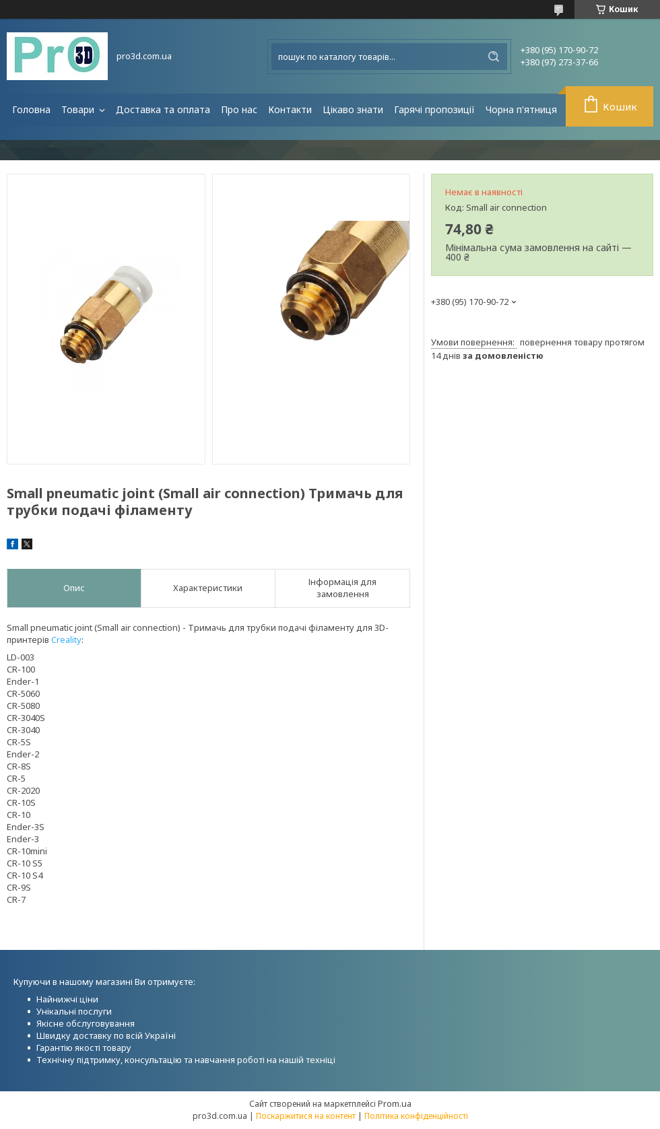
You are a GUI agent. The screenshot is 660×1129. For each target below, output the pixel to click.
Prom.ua (394, 1103)
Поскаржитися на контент (306, 1116)
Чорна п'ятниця (521, 109)
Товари (79, 109)
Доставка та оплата (163, 109)
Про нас (239, 109)
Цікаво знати (353, 109)
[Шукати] (493, 56)
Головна (31, 109)
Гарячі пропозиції (434, 109)
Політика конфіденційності (416, 1116)
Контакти (290, 109)
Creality (66, 640)
